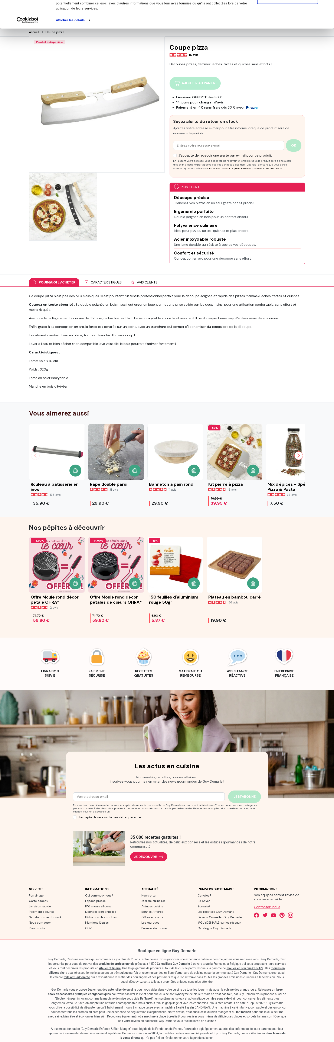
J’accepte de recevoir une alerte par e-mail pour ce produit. (225, 155)
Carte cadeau (38, 900)
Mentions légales (97, 922)
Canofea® (204, 895)
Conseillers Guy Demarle (173, 963)
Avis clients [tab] (144, 282)
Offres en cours (152, 917)
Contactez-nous (267, 906)
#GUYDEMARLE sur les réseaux (219, 922)
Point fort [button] (186, 186)
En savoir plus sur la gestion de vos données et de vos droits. (245, 168)
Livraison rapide (40, 906)
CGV (88, 928)
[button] (75, 470)
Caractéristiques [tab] (103, 282)
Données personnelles (100, 911)
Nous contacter (40, 922)
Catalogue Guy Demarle (214, 928)
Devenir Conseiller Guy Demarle (220, 917)
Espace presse (95, 900)
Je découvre (149, 856)
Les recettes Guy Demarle (216, 911)
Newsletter (149, 895)
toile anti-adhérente (77, 977)
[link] (50, 661)
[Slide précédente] (35, 455)
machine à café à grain (179, 1007)
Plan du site (37, 928)
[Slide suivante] (298, 455)
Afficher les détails (70, 47)
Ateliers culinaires (153, 900)
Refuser (288, 25)
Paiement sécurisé (42, 911)
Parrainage (36, 895)
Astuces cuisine (152, 906)
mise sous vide (220, 998)
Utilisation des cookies (101, 917)
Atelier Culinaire (110, 968)
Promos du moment (155, 928)
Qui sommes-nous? (99, 895)
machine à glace (155, 1016)
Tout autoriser (287, 11)
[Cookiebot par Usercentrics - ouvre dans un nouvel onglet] (27, 48)
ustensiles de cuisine (122, 989)
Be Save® (204, 900)
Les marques (150, 922)
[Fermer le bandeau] (327, 6)
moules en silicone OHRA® (244, 968)
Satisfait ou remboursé (45, 917)
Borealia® (204, 906)
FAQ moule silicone (98, 906)
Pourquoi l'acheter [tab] (54, 282)
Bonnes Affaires (152, 911)
